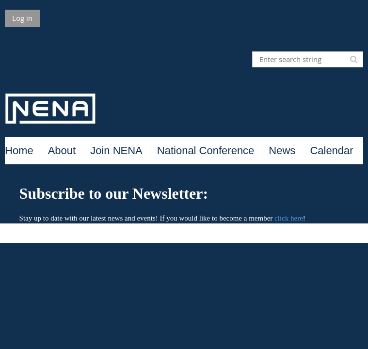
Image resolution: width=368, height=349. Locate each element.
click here (288, 218)
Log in (22, 18)
